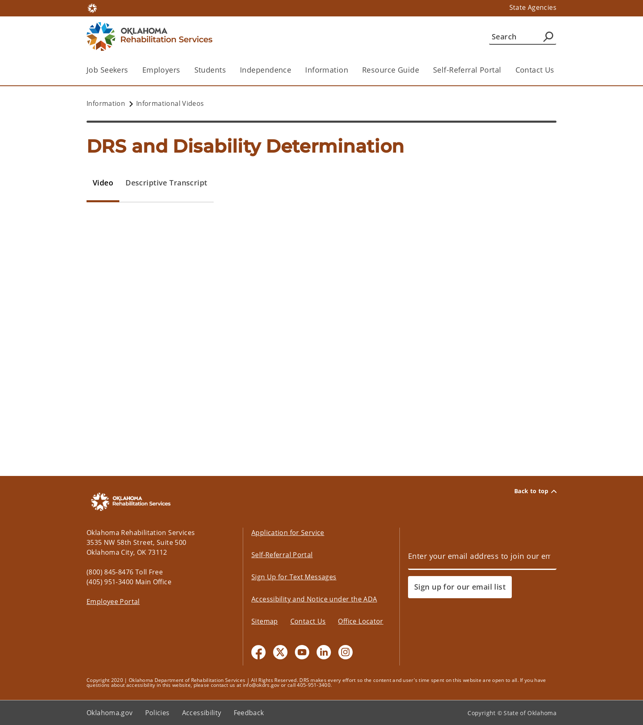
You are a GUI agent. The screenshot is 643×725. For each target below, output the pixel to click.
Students (210, 70)
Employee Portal (113, 601)
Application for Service (287, 532)
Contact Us (534, 70)
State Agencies (532, 7)
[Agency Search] (548, 36)
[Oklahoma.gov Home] (92, 7)
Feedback (249, 712)
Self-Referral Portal (467, 70)
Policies (157, 712)
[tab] (103, 183)
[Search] (522, 36)
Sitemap (264, 621)
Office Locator (360, 621)
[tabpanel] (321, 345)
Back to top (535, 491)
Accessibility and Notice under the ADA (314, 599)
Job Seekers (107, 70)
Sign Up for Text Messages (294, 576)
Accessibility (201, 712)
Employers (161, 70)
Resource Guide (390, 70)
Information (326, 70)
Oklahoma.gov (110, 712)
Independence (265, 70)
